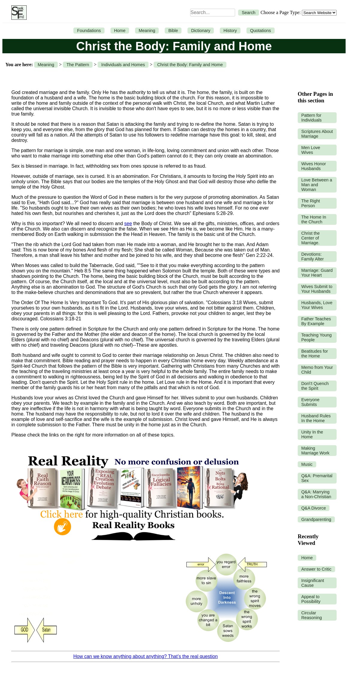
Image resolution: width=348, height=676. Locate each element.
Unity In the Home (312, 434)
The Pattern (77, 64)
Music (307, 464)
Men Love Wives (310, 150)
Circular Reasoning (311, 615)
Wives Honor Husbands (313, 166)
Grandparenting (316, 519)
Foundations (89, 30)
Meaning (147, 30)
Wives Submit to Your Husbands (316, 289)
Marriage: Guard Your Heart (317, 273)
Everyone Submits (310, 402)
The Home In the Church (313, 219)
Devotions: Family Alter (312, 256)
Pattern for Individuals (311, 117)
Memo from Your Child (317, 370)
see (128, 223)
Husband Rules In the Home (316, 418)
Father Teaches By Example (316, 321)
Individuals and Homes (123, 64)
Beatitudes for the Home (314, 353)
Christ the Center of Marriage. (310, 238)
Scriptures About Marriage (317, 134)
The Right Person (310, 203)
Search (248, 12)
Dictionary (200, 30)
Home (119, 30)
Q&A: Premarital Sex (316, 478)
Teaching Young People (316, 337)
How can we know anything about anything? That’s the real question (145, 656)
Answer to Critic (316, 569)
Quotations (260, 30)
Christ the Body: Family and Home (190, 64)
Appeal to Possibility (310, 599)
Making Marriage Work (315, 450)
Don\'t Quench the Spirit (315, 386)
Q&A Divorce (313, 508)
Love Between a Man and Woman (316, 185)
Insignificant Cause (312, 583)
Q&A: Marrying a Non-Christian (316, 494)
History (230, 30)
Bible (173, 30)
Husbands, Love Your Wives (316, 305)
